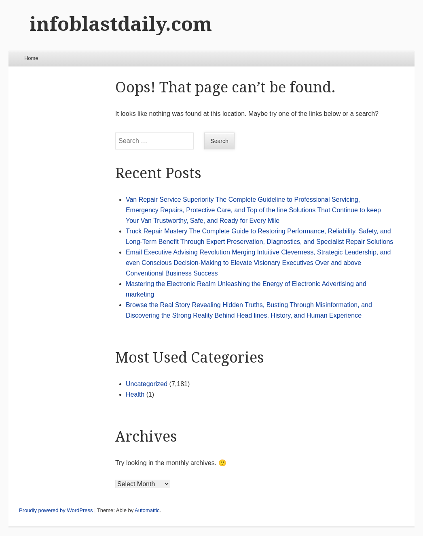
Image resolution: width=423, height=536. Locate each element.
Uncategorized (146, 383)
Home (31, 58)
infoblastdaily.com (121, 24)
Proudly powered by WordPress (56, 510)
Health (135, 394)
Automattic (147, 510)
